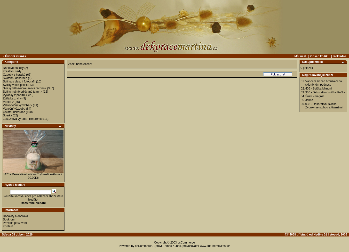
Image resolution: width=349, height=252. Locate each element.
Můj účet (300, 56)
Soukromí (9, 219)
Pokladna (339, 56)
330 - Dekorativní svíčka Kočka (325, 92)
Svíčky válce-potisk (15, 85)
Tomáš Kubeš (172, 246)
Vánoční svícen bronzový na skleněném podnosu (323, 83)
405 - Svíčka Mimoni (318, 88)
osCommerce (186, 242)
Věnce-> (8, 102)
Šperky (7, 115)
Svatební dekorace (15, 78)
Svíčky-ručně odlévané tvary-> (22, 91)
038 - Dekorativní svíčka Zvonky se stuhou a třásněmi (323, 105)
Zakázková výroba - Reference (22, 119)
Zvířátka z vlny (12, 98)
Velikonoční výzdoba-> (17, 105)
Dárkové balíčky (13, 68)
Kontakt (8, 226)
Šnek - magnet (314, 96)
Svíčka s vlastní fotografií (19, 81)
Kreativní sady (12, 71)
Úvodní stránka (15, 56)
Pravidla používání (15, 223)
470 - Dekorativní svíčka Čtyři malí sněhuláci (33, 174)
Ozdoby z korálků (14, 74)
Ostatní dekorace (14, 112)
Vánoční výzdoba (14, 108)
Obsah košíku (319, 56)
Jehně (309, 100)
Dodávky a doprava (15, 216)
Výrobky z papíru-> (15, 95)
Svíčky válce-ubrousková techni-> (24, 88)
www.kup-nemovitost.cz (215, 246)
